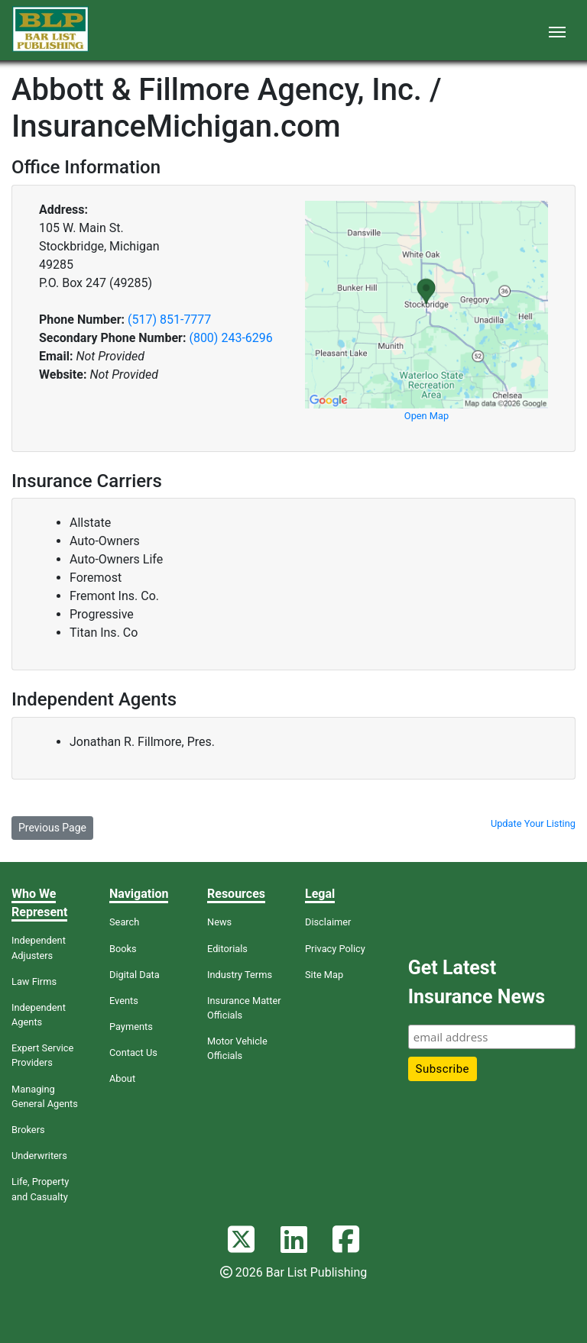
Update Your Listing (533, 823)
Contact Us (133, 1052)
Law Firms (34, 981)
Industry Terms (239, 974)
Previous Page (52, 828)
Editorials (227, 948)
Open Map (426, 415)
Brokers (28, 1129)
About (122, 1078)
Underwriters (39, 1155)
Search (124, 922)
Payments (131, 1026)
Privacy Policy (335, 948)
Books (123, 948)
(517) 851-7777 (169, 319)
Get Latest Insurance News (476, 982)
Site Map (324, 974)
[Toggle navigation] (557, 30)
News (219, 922)
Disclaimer (328, 922)
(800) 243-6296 (230, 338)
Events (123, 1000)
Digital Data (134, 974)
